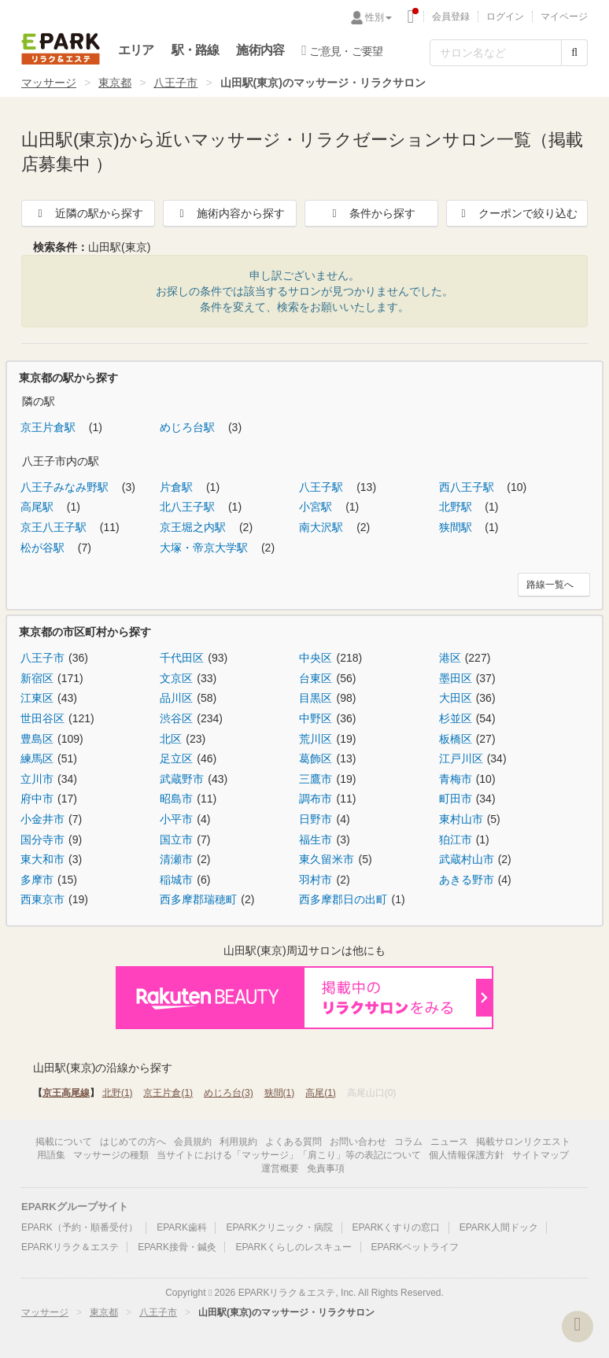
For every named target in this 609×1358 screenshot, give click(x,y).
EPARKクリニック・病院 (279, 1227)
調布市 (315, 798)
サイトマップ (540, 1155)
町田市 (455, 798)
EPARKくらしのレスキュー (293, 1247)
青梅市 (455, 779)
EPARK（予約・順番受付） (79, 1227)
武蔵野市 (182, 779)
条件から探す (371, 213)
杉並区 (455, 718)
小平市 (176, 819)
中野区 (315, 718)
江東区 (37, 698)
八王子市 (175, 82)
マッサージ (48, 82)
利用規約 (238, 1141)
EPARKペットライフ (415, 1247)
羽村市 (315, 879)
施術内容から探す (230, 213)
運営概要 (280, 1168)
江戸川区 (461, 758)
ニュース (449, 1141)
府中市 (37, 798)
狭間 (279, 1092)
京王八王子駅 (55, 527)
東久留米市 (326, 859)
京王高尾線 (66, 1092)
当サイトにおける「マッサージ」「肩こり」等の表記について (289, 1155)
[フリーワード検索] (496, 52)
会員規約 (193, 1141)
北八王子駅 (189, 506)
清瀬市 (176, 859)
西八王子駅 (468, 487)
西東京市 (42, 899)
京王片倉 (168, 1092)
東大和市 (42, 859)
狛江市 (455, 839)
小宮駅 (317, 506)
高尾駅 (38, 506)
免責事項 (326, 1168)
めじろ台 (228, 1092)
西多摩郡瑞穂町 (198, 899)
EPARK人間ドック (499, 1227)
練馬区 (37, 758)
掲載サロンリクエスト (523, 1141)
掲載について (63, 1141)
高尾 (320, 1092)
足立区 (176, 758)
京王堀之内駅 (194, 527)
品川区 (176, 698)
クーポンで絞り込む (517, 213)
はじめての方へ (133, 1141)
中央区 (315, 657)
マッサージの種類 (111, 1155)
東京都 (114, 82)
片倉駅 (178, 487)
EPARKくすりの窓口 (396, 1227)
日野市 (315, 819)
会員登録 (451, 16)
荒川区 (315, 739)
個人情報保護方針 (466, 1155)
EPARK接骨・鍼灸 (177, 1247)
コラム (408, 1141)
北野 (117, 1092)
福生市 (315, 839)
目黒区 (315, 698)
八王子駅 (322, 487)
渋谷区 (176, 718)
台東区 (315, 678)
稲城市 (176, 879)
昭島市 (176, 798)
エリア (136, 50)
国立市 (176, 839)
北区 (171, 739)
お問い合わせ (358, 1141)
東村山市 (461, 819)
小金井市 (42, 819)
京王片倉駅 (49, 427)
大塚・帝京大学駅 (205, 547)
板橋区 (455, 739)
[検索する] (574, 52)
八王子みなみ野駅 (66, 487)
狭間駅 (457, 527)
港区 (450, 657)
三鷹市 (315, 779)
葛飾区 (315, 758)
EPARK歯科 (182, 1227)
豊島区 (37, 739)
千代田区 (182, 657)
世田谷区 (42, 718)
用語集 (51, 1155)
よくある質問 (293, 1141)
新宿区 (37, 678)
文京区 (176, 678)
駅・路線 (196, 50)
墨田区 (455, 678)
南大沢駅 (322, 527)
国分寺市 (42, 839)
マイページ (564, 16)
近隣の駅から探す (88, 213)
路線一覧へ (550, 584)
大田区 (455, 698)
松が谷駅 (44, 547)
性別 (378, 17)
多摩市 (37, 879)
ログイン (505, 16)
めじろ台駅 (189, 427)
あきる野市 (466, 879)
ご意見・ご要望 (341, 50)
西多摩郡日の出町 (343, 899)
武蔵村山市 (466, 859)
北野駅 (457, 506)
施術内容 (260, 50)
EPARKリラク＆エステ (60, 49)
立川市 (37, 779)
